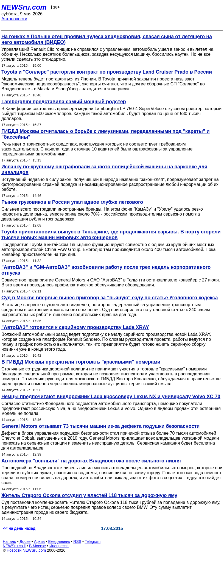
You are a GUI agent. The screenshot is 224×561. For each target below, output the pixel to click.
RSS (77, 541)
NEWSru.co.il (14, 546)
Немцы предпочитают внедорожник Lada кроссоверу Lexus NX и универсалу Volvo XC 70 (110, 396)
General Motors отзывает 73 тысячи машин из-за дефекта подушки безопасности (100, 426)
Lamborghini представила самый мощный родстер (63, 101)
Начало (9, 541)
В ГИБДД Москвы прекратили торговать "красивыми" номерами (80, 362)
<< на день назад (19, 528)
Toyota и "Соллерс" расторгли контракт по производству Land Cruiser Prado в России (106, 72)
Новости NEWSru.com (26, 550)
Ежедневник (59, 541)
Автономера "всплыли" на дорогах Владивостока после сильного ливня (91, 461)
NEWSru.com (24, 7)
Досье (24, 541)
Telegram (93, 541)
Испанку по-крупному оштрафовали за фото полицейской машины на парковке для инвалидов (104, 169)
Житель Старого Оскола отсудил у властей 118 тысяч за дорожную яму (89, 495)
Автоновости (14, 18)
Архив (39, 541)
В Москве (37, 546)
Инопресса (59, 546)
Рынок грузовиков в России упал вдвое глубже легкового (72, 202)
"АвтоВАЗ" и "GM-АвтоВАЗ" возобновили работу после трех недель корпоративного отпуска (106, 270)
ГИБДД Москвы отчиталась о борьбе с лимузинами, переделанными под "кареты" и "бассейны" (105, 134)
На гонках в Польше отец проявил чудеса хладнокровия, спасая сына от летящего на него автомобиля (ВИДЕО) (106, 39)
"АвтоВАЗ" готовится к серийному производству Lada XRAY (75, 327)
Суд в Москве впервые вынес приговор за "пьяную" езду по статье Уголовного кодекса (109, 297)
